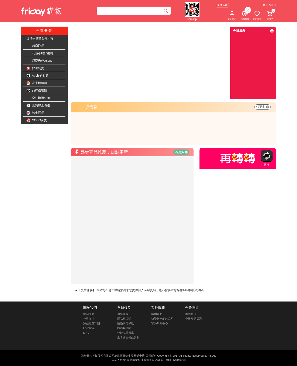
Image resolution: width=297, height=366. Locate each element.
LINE (86, 332)
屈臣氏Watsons (39, 61)
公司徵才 (88, 318)
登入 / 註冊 (269, 5)
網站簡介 (88, 314)
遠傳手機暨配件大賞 (40, 38)
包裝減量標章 (125, 332)
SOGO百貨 (37, 120)
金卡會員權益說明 (128, 337)
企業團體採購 (193, 318)
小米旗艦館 (37, 83)
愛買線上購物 (38, 105)
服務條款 (122, 314)
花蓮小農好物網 (40, 53)
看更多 (181, 152)
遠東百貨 (35, 113)
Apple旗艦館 (37, 76)
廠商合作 (222, 5)
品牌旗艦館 (37, 91)
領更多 (262, 106)
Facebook (89, 328)
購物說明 (156, 314)
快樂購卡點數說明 (162, 318)
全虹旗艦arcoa (39, 98)
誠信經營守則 (91, 323)
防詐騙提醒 (124, 328)
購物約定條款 (125, 323)
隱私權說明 (124, 318)
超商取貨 (35, 46)
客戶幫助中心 (159, 323)
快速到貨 (35, 68)
